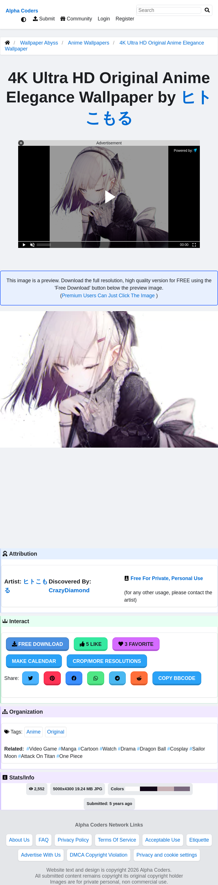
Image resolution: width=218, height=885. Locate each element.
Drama (127, 749)
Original (55, 732)
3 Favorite (136, 644)
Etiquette (199, 840)
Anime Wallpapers (89, 43)
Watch (109, 749)
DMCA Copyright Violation (98, 855)
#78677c (182, 789)
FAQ (44, 840)
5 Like (91, 644)
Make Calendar (34, 661)
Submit (44, 19)
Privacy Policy (73, 840)
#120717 (148, 789)
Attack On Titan (37, 756)
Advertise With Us (41, 855)
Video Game (42, 749)
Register (125, 19)
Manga (67, 749)
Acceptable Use (162, 840)
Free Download (37, 644)
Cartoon (89, 749)
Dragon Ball (152, 749)
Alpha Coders (22, 11)
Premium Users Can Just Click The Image (109, 295)
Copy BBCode (177, 678)
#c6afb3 (165, 789)
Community (76, 19)
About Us (19, 840)
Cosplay (178, 749)
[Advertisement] (109, 497)
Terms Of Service (117, 840)
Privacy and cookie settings (167, 855)
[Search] (207, 10)
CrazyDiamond (69, 590)
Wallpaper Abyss (39, 43)
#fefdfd (132, 789)
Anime (33, 732)
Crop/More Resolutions (107, 661)
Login (104, 19)
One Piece (69, 756)
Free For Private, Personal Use (167, 578)
